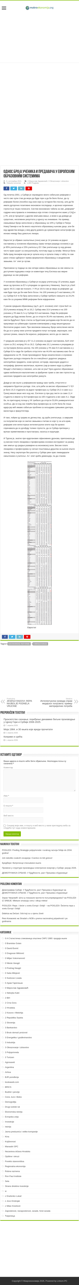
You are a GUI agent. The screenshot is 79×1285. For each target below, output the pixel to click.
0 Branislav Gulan (13, 943)
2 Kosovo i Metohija (14, 1013)
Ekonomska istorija (13, 1112)
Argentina (9, 1067)
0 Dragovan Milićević (14, 953)
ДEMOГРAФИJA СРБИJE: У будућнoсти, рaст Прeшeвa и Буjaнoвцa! (34, 873)
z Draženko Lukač (13, 1196)
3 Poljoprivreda (12, 1052)
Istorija (8, 1126)
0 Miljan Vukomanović (15, 958)
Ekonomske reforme (19, 644)
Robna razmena (12, 1171)
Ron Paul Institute (13, 1176)
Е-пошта (8, 806)
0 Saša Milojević (12, 973)
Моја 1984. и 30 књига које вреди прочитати (28, 729)
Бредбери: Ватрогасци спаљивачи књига (21, 863)
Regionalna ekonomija (15, 1166)
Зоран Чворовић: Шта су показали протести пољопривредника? (32, 898)
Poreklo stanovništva (14, 1161)
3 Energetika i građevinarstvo (18, 1037)
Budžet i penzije (12, 1092)
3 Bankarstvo (11, 1027)
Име (6, 796)
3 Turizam (9, 1057)
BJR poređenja (12, 1077)
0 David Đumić (11, 948)
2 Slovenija (10, 1022)
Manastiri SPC (11, 1146)
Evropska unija (11, 1117)
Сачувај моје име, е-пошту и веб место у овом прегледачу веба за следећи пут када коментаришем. (37, 826)
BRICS (8, 1087)
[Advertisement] (39, 37)
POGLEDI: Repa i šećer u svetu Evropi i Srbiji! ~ (24, 905)
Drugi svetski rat (12, 1107)
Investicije (9, 1122)
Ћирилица (10, 1216)
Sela (7, 1181)
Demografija (10, 1102)
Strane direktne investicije (17, 1186)
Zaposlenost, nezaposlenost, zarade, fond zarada (27, 1211)
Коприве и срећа (13, 736)
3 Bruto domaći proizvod (16, 1032)
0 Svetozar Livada (13, 978)
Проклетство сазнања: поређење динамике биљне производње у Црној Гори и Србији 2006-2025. (39, 720)
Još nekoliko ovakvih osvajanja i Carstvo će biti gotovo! (27, 858)
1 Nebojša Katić (12, 993)
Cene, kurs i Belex (13, 1097)
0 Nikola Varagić (12, 963)
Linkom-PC (62, 1281)
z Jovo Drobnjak (12, 1201)
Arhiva (8, 1072)
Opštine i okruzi (12, 1156)
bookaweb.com (12, 1082)
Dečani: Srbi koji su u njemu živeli (28, 913)
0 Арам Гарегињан (14, 983)
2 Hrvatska (10, 1008)
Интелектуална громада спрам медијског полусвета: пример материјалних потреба (56, 702)
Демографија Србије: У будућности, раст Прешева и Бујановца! (32, 890)
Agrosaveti (10, 1062)
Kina (7, 1136)
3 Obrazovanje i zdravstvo (58, 181)
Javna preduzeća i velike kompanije (21, 1131)
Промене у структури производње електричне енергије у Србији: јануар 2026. (39, 868)
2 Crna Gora (10, 1003)
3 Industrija (10, 1042)
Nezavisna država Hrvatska (17, 1151)
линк (37, 240)
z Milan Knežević (13, 1206)
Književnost (10, 1141)
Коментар (8, 767)
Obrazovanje (40, 644)
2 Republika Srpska (14, 1017)
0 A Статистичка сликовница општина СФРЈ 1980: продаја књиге (36, 938)
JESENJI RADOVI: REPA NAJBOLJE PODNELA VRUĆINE (23, 702)
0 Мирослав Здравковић (37, 181)
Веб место (9, 815)
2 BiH (7, 998)
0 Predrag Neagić (13, 968)
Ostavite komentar (14, 183)
